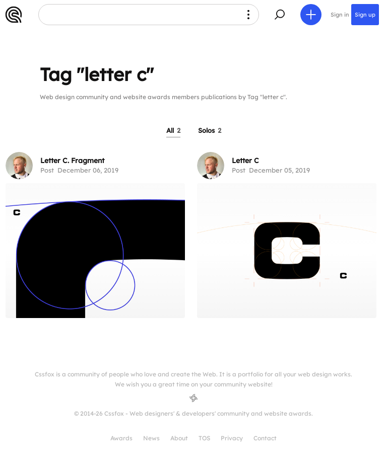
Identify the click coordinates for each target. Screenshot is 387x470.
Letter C (245, 160)
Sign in (340, 14)
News (151, 438)
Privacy (232, 438)
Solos (209, 130)
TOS (204, 438)
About (179, 438)
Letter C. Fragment (72, 160)
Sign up (365, 14)
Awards (121, 438)
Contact (265, 438)
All (173, 130)
